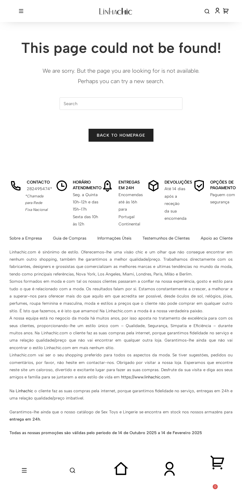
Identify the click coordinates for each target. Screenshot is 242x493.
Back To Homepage (121, 135)
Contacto (38, 182)
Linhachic (24, 390)
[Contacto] (15, 185)
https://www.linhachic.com (145, 377)
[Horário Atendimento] (61, 185)
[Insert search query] (121, 103)
